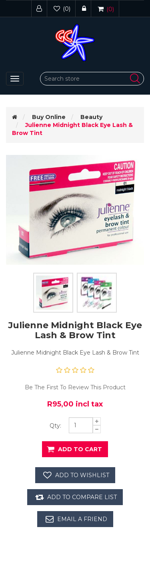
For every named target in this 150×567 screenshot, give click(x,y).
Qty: (55, 425)
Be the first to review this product (75, 387)
